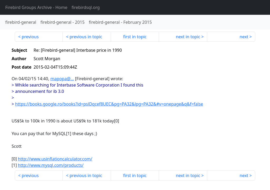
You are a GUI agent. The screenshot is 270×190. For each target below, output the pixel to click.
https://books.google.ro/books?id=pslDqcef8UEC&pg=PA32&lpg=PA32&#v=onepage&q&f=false (109, 104)
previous (30, 37)
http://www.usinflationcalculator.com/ (55, 159)
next (244, 37)
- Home (36, 7)
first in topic (135, 37)
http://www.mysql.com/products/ (51, 165)
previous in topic (86, 37)
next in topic (188, 37)
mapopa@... (62, 79)
